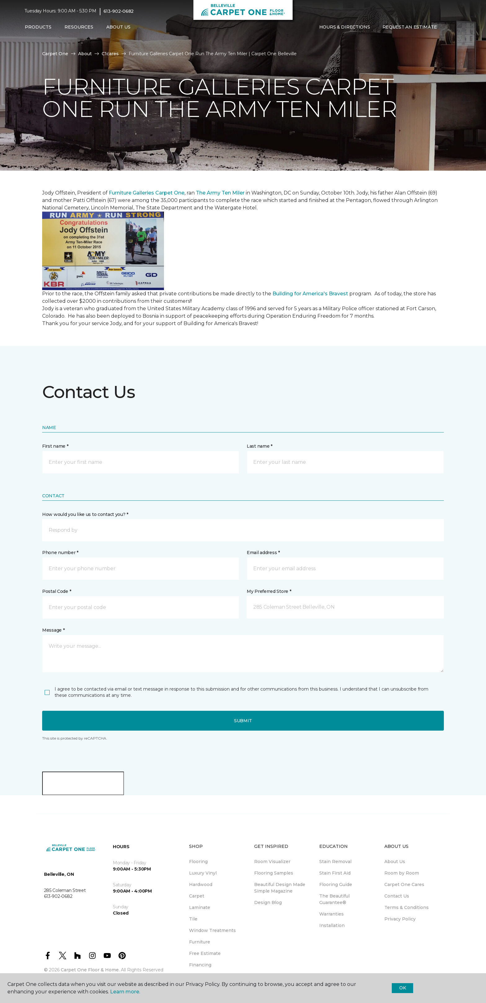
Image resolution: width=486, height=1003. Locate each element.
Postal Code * (56, 591)
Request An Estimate (409, 27)
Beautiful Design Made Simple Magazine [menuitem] (279, 888)
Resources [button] (78, 27)
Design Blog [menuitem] (268, 902)
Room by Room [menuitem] (401, 873)
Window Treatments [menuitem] (212, 930)
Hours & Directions (344, 27)
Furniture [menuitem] (199, 942)
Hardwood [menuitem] (200, 884)
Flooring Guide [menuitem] (335, 884)
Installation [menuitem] (332, 925)
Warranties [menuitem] (331, 914)
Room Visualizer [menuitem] (272, 861)
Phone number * (60, 552)
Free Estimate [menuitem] (205, 953)
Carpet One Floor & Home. (90, 970)
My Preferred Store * (269, 591)
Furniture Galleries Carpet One (146, 193)
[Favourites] (455, 27)
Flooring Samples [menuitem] (273, 873)
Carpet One (55, 53)
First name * (55, 446)
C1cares (110, 53)
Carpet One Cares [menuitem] (404, 884)
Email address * (263, 552)
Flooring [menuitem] (198, 861)
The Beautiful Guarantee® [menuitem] (334, 899)
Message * (53, 630)
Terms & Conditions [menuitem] (406, 907)
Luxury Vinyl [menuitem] (203, 873)
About (85, 53)
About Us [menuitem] (394, 861)
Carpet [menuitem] (196, 896)
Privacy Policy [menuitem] (400, 919)
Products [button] (38, 27)
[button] (448, 27)
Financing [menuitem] (200, 965)
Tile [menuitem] (193, 919)
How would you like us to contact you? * (85, 514)
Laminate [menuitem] (199, 907)
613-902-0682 (119, 11)
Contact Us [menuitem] (396, 896)
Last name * (259, 446)
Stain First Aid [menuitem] (335, 873)
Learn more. (125, 992)
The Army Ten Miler (220, 193)
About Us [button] (118, 27)
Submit (243, 720)
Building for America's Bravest (310, 294)
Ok (402, 988)
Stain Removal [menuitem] (335, 861)
